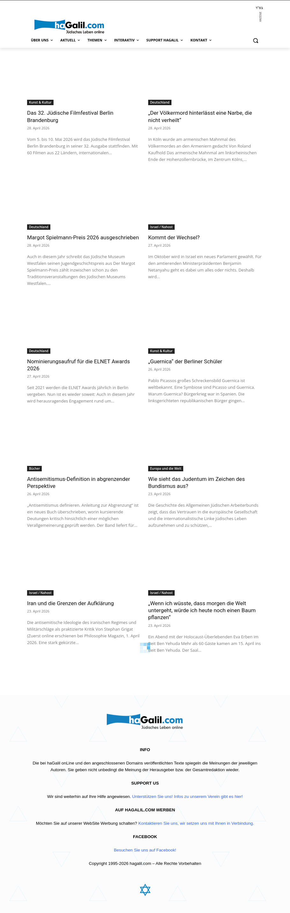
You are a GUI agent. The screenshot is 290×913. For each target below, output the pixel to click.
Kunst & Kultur (40, 102)
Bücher (34, 468)
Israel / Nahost (161, 226)
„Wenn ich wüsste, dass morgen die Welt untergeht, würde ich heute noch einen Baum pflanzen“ (201, 610)
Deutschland (160, 102)
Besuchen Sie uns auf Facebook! (145, 850)
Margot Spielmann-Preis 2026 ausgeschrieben (82, 237)
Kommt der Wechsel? (173, 237)
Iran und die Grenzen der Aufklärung (70, 603)
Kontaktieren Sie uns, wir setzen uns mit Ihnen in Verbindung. (196, 823)
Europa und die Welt (165, 468)
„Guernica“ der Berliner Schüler (184, 361)
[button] (255, 40)
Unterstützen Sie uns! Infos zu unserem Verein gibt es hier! (187, 796)
